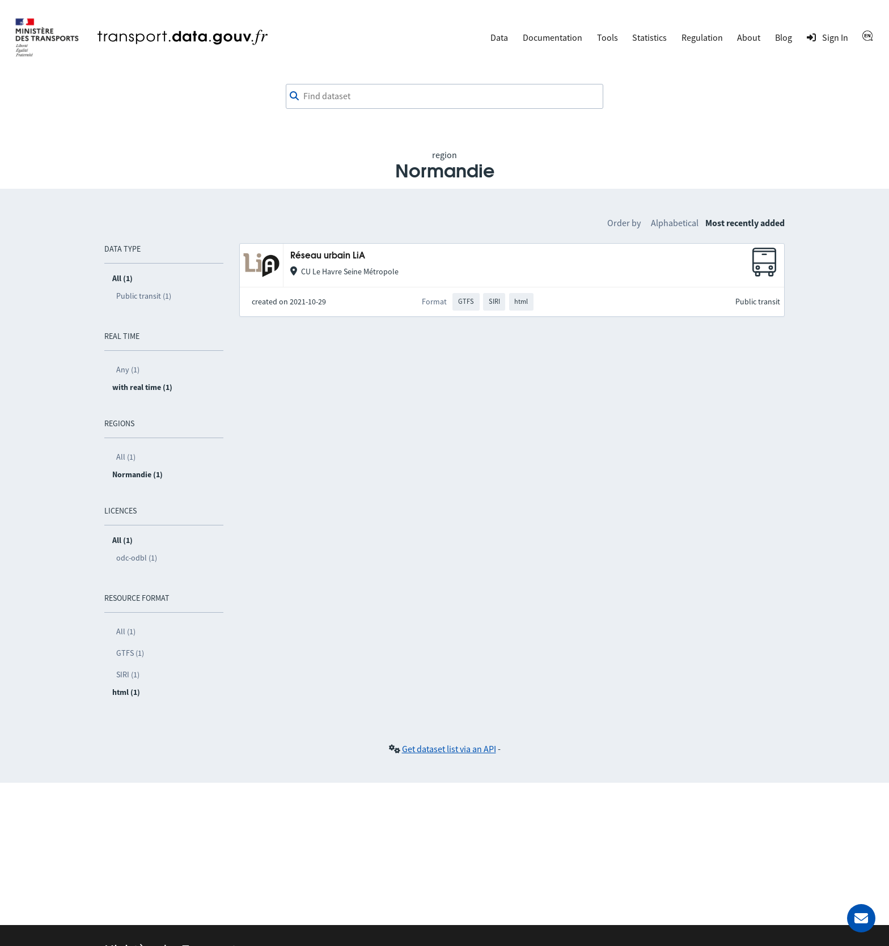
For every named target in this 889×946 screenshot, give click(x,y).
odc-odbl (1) (136, 558)
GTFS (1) (130, 653)
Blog (783, 37)
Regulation (702, 37)
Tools (607, 37)
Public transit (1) (143, 296)
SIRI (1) (127, 674)
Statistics (649, 37)
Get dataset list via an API (449, 748)
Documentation (552, 37)
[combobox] (444, 96)
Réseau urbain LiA (327, 256)
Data (499, 37)
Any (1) (127, 369)
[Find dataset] (444, 96)
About (748, 37)
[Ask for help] (861, 918)
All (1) (126, 457)
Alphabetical (674, 222)
